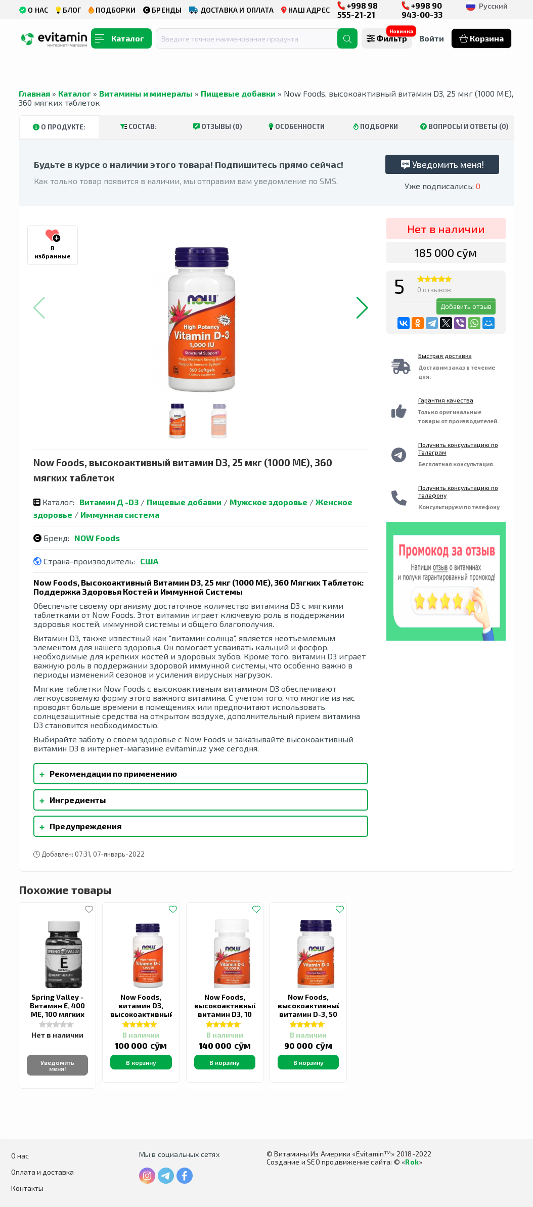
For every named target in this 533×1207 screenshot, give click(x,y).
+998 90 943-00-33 (422, 10)
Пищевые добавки (238, 93)
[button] (362, 308)
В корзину (141, 1062)
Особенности (297, 126)
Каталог (74, 93)
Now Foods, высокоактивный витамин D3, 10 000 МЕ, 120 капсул (226, 1014)
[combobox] (253, 38)
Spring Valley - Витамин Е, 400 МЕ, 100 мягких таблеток (57, 1010)
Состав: (138, 126)
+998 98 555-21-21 (357, 10)
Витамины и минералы (146, 93)
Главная (34, 93)
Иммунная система (119, 514)
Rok (412, 1161)
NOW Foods (97, 538)
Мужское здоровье (268, 502)
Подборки (375, 126)
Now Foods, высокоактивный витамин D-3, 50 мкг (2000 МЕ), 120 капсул (309, 1014)
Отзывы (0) (217, 126)
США (149, 561)
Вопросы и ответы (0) (464, 126)
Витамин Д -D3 (109, 502)
